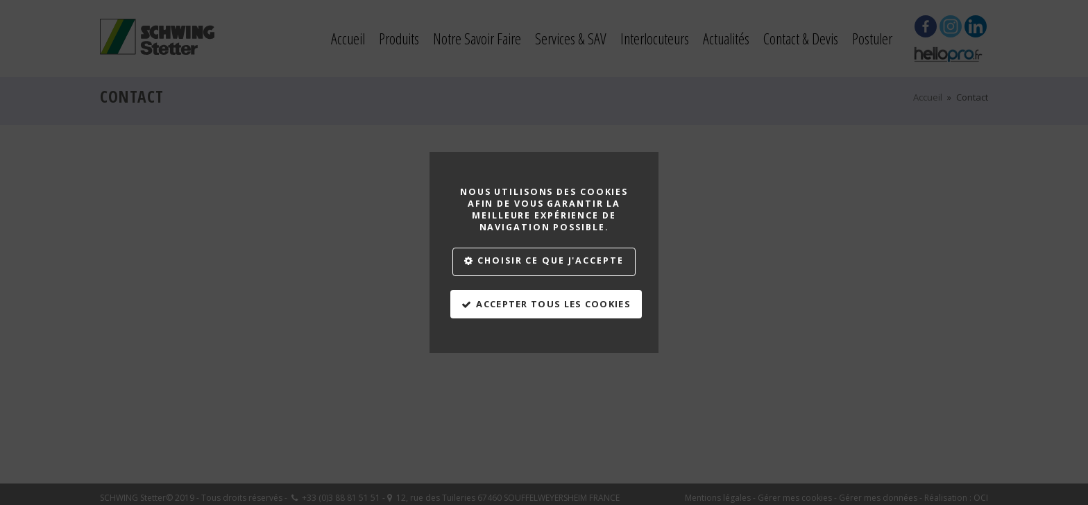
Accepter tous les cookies (553, 304)
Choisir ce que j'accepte (550, 260)
